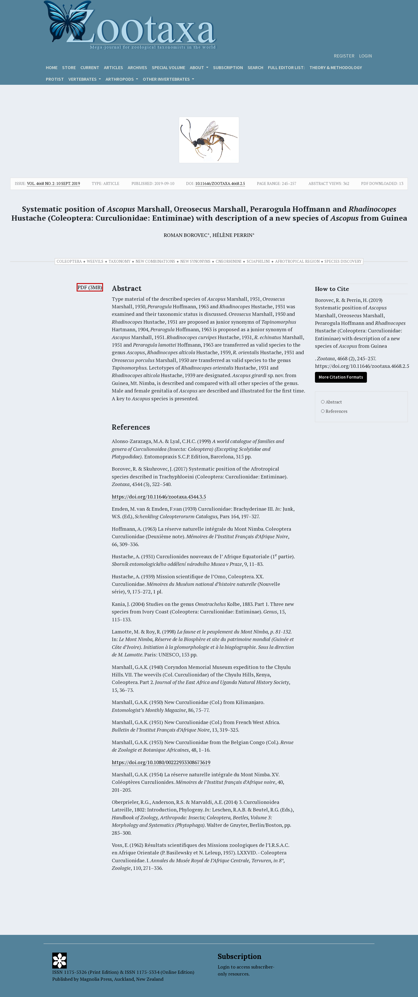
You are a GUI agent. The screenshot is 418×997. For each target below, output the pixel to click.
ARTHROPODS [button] (120, 79)
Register (344, 56)
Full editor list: (286, 67)
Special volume (168, 67)
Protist (55, 79)
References (336, 411)
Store (69, 67)
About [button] (197, 67)
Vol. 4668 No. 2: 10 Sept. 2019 (53, 183)
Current (89, 67)
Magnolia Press (96, 979)
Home (51, 67)
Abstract (334, 402)
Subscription (228, 67)
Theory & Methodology (335, 67)
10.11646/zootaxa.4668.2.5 (220, 183)
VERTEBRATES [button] (83, 79)
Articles (113, 67)
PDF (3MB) (90, 287)
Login (365, 56)
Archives (137, 67)
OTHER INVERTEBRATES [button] (167, 79)
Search (255, 67)
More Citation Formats (341, 377)
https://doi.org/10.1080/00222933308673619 (161, 762)
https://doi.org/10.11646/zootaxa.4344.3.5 (159, 496)
